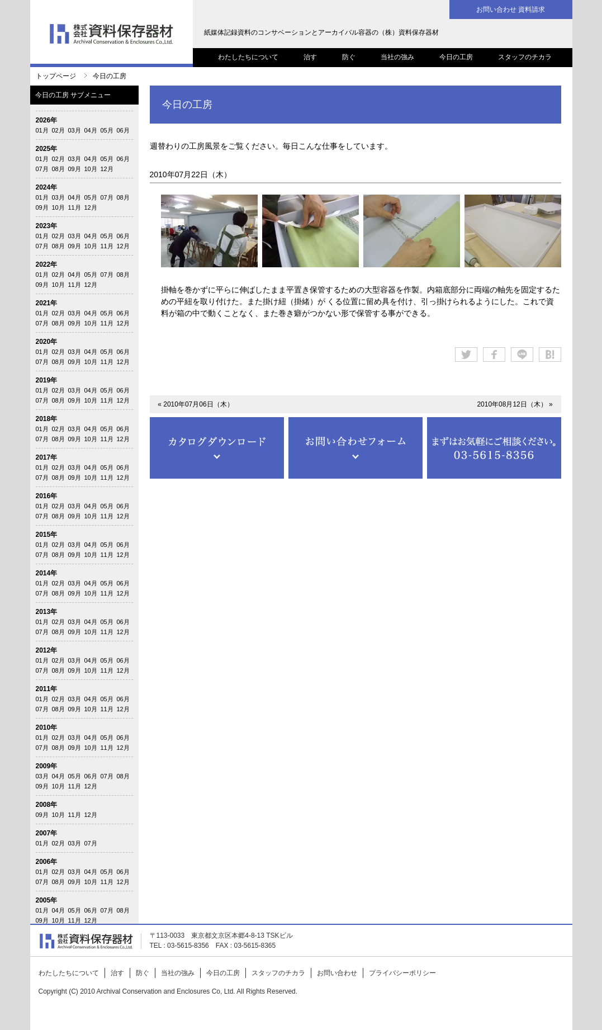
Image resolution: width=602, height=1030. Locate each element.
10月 (90, 169)
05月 (107, 130)
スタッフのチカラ (525, 57)
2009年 (47, 766)
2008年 (47, 805)
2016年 (47, 496)
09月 (74, 169)
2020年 (47, 342)
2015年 (47, 534)
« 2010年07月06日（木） (195, 404)
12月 (107, 169)
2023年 (47, 226)
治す (310, 57)
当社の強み (397, 57)
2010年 (47, 727)
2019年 (47, 380)
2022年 (47, 264)
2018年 (47, 419)
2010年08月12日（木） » (514, 404)
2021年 (47, 303)
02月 (58, 130)
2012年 (47, 650)
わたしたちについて (248, 57)
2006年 (47, 862)
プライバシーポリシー (402, 973)
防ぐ (348, 57)
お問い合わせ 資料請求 (510, 9)
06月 (123, 130)
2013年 (47, 612)
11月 (74, 207)
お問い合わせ (337, 973)
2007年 (47, 833)
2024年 (47, 187)
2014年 (47, 573)
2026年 (47, 120)
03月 (74, 130)
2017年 (47, 457)
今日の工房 (456, 57)
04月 (90, 130)
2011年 (47, 689)
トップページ (56, 76)
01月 (42, 130)
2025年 (47, 149)
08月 (58, 169)
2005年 (47, 900)
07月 (42, 169)
